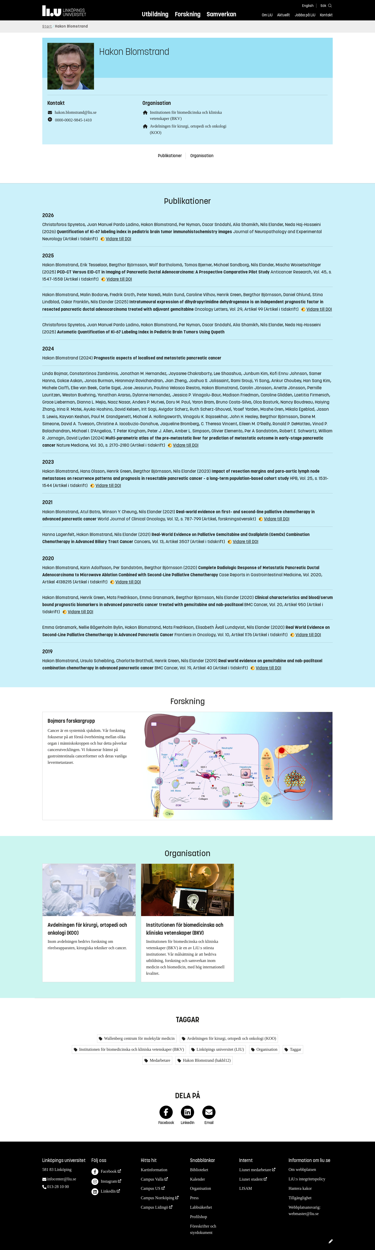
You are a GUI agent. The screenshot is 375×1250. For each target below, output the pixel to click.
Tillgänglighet (300, 1198)
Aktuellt (283, 15)
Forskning (187, 14)
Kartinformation (154, 1170)
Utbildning (155, 14)
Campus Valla (152, 1179)
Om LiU (267, 15)
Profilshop (198, 1217)
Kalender (197, 1179)
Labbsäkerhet (201, 1207)
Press (194, 1198)
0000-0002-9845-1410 (73, 120)
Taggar (295, 1049)
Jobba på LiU (305, 15)
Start (47, 26)
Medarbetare (159, 1060)
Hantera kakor (300, 1188)
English (308, 6)
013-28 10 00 (58, 1186)
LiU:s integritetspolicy (307, 1179)
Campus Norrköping (157, 1198)
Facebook (103, 1171)
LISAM (245, 1188)
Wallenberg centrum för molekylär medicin (139, 1038)
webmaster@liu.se (304, 1213)
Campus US (150, 1188)
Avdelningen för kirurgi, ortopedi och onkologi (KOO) (231, 1038)
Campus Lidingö (154, 1207)
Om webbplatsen (302, 1169)
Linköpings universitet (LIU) (220, 1049)
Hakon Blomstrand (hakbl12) (206, 1060)
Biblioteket (199, 1170)
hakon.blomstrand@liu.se (76, 112)
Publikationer (170, 155)
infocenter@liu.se (61, 1179)
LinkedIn (103, 1191)
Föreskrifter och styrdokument (203, 1229)
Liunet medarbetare (255, 1170)
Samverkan (221, 14)
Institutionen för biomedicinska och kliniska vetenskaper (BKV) (131, 1049)
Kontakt (326, 15)
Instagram (104, 1181)
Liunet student (251, 1179)
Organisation (201, 155)
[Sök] (325, 5)
